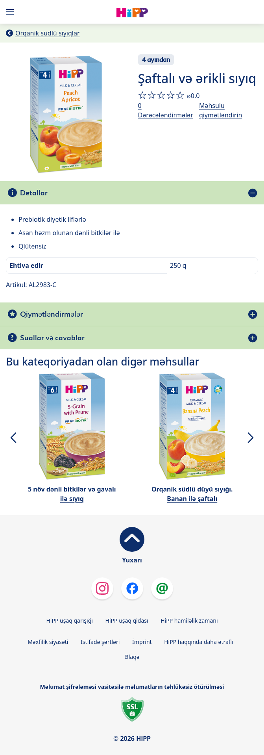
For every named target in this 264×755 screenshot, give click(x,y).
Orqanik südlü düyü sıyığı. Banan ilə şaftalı (192, 494)
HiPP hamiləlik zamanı (189, 620)
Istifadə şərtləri (100, 642)
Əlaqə (131, 656)
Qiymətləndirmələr (51, 314)
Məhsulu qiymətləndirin (220, 110)
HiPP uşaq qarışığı (69, 620)
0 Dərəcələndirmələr (165, 110)
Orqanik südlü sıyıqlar (47, 33)
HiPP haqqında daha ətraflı (198, 642)
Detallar (34, 192)
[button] (13, 437)
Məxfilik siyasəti (48, 642)
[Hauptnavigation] (11, 12)
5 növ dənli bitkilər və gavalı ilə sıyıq (72, 494)
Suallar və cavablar (52, 337)
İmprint (142, 642)
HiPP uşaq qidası (126, 620)
